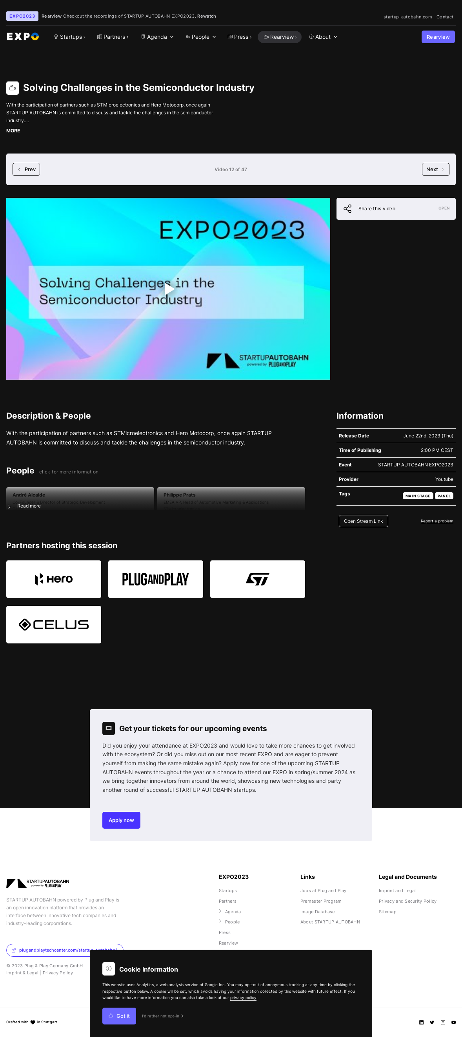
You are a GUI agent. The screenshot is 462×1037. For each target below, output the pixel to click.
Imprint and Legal (397, 890)
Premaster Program (321, 901)
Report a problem (437, 520)
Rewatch (206, 16)
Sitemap (388, 911)
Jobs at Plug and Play (323, 890)
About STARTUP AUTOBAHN (330, 922)
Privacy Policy (58, 973)
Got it (119, 1016)
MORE (13, 131)
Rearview (438, 37)
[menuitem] (156, 37)
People (229, 922)
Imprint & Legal (22, 973)
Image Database (317, 911)
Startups (228, 890)
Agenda (230, 911)
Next (435, 169)
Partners (227, 901)
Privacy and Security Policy (408, 901)
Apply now (121, 820)
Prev (26, 169)
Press (225, 932)
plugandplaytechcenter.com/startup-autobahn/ (64, 950)
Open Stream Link (363, 521)
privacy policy (243, 997)
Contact (445, 17)
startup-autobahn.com (408, 17)
